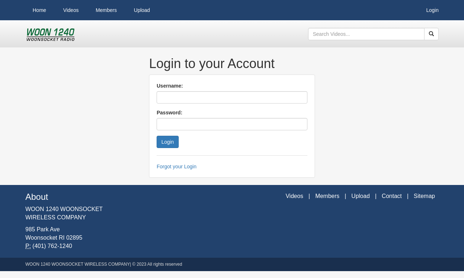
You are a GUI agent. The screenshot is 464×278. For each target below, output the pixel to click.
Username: (170, 86)
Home (39, 10)
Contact (392, 196)
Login (432, 10)
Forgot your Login (176, 166)
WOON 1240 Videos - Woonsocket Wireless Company (50, 34)
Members (106, 10)
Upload (142, 10)
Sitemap (424, 196)
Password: (169, 112)
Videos (71, 10)
